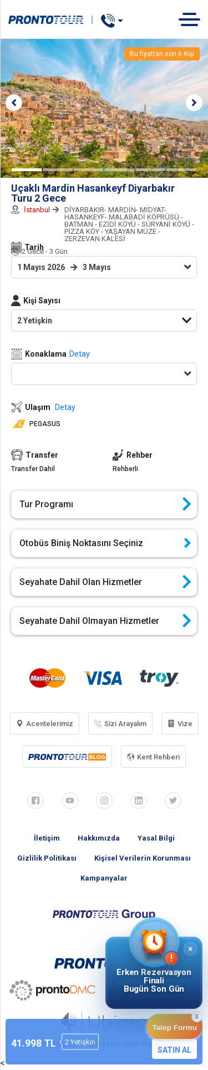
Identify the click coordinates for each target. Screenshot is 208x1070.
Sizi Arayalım (120, 723)
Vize (180, 723)
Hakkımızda (99, 838)
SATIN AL (174, 1050)
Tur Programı (105, 504)
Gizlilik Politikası (47, 858)
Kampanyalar (104, 878)
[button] (14, 102)
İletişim (47, 838)
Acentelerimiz (44, 723)
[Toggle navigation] (193, 19)
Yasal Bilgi (156, 838)
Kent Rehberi (153, 757)
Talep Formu (174, 1027)
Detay (79, 353)
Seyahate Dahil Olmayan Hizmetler (105, 621)
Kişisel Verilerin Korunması (142, 858)
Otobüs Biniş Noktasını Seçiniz (105, 543)
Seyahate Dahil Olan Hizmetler (105, 582)
